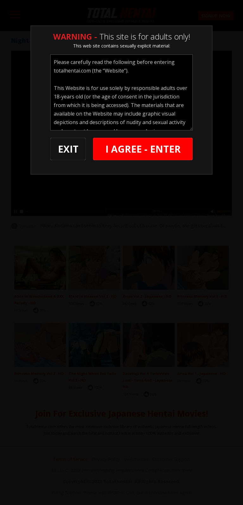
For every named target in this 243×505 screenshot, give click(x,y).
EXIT (68, 148)
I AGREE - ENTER (143, 148)
